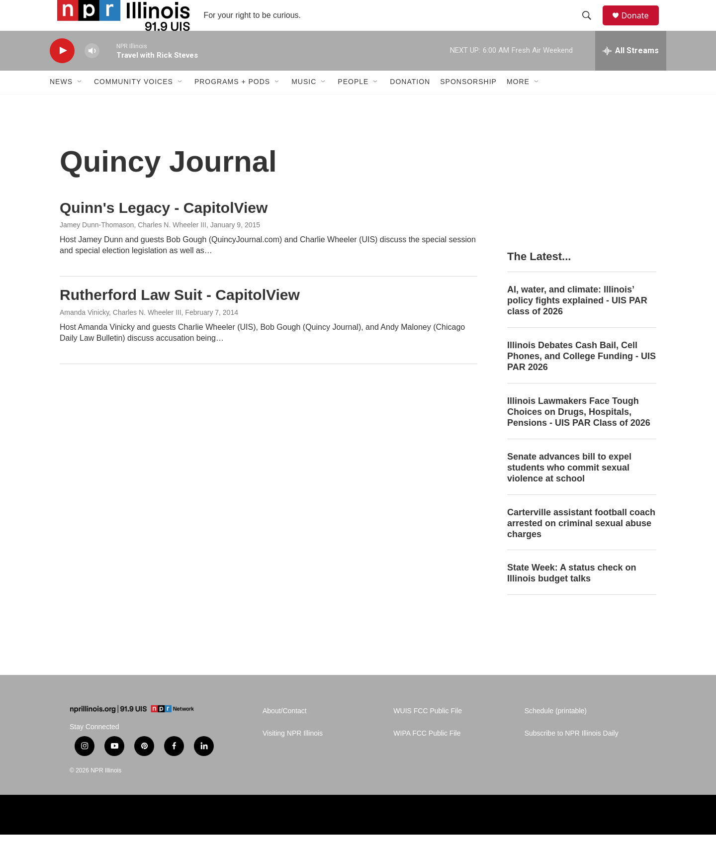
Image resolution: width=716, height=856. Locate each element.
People (353, 103)
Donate (641, 26)
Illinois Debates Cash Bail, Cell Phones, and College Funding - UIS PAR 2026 (581, 377)
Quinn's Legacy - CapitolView (164, 229)
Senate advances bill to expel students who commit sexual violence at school (569, 489)
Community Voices (133, 103)
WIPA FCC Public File (426, 755)
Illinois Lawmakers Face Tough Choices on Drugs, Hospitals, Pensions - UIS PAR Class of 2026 (578, 433)
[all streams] (630, 72)
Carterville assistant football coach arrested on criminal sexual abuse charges (581, 545)
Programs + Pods (232, 103)
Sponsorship (468, 103)
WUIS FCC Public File (427, 732)
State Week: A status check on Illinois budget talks (571, 594)
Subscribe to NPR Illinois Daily (572, 755)
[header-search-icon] (591, 26)
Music (303, 103)
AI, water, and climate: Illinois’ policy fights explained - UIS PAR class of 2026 (577, 322)
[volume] (92, 72)
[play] (62, 72)
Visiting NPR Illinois (293, 755)
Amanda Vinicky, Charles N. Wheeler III (120, 334)
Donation (410, 103)
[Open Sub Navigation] (80, 103)
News (61, 103)
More (518, 103)
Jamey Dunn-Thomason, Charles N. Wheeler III (133, 247)
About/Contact (285, 732)
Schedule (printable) (556, 732)
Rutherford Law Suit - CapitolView (180, 316)
